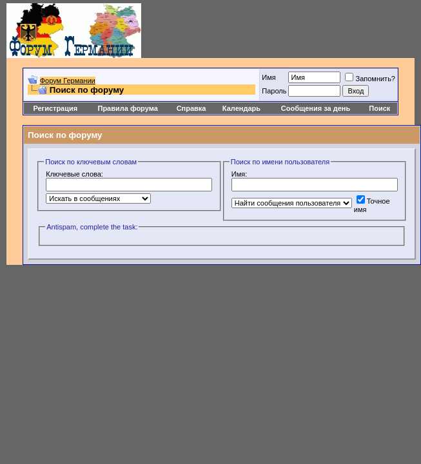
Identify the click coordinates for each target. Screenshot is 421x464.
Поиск (379, 108)
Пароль (274, 91)
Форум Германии (67, 80)
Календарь (241, 108)
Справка (191, 108)
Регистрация (55, 108)
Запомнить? (370, 78)
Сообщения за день (315, 108)
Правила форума (127, 108)
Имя (268, 77)
